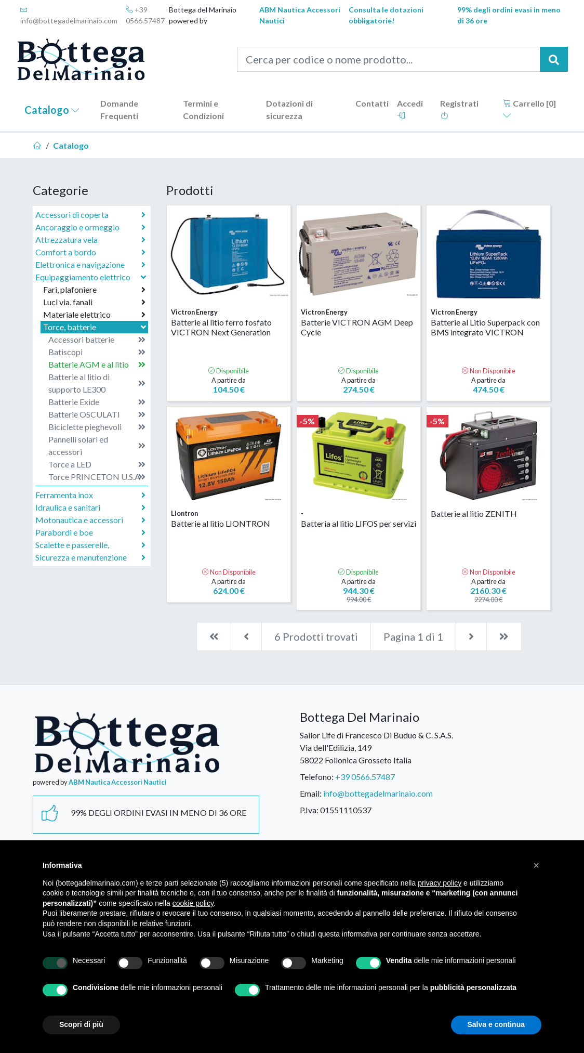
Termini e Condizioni (203, 109)
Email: (311, 793)
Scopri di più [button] (81, 1024)
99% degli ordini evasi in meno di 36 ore (509, 15)
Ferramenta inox (90, 495)
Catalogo (51, 109)
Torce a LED (96, 464)
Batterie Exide (96, 402)
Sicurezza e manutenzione (90, 557)
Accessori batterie (96, 339)
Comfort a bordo (90, 252)
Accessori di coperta (90, 215)
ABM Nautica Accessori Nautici (299, 15)
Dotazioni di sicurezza (289, 109)
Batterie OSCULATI (96, 414)
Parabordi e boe (90, 532)
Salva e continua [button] (496, 1024)
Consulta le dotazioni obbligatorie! (386, 15)
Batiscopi (96, 352)
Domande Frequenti (119, 109)
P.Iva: (309, 810)
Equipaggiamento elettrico (91, 277)
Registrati (459, 109)
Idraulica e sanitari (90, 507)
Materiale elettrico (94, 314)
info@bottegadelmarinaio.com (68, 15)
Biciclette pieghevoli (96, 427)
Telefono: (317, 777)
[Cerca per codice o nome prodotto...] (388, 59)
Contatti (372, 103)
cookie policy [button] (193, 903)
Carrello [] (529, 109)
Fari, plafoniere (94, 289)
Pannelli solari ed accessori (96, 445)
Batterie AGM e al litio (96, 364)
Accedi (410, 109)
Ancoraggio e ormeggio (90, 227)
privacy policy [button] (439, 883)
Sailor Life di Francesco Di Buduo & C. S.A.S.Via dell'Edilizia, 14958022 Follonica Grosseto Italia (376, 747)
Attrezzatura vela (90, 239)
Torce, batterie (95, 327)
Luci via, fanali (94, 302)
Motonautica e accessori (90, 520)
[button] (536, 865)
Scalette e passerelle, (90, 545)
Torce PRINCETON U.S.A (96, 477)
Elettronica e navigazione (90, 264)
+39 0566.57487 (145, 15)
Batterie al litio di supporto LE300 (96, 383)
